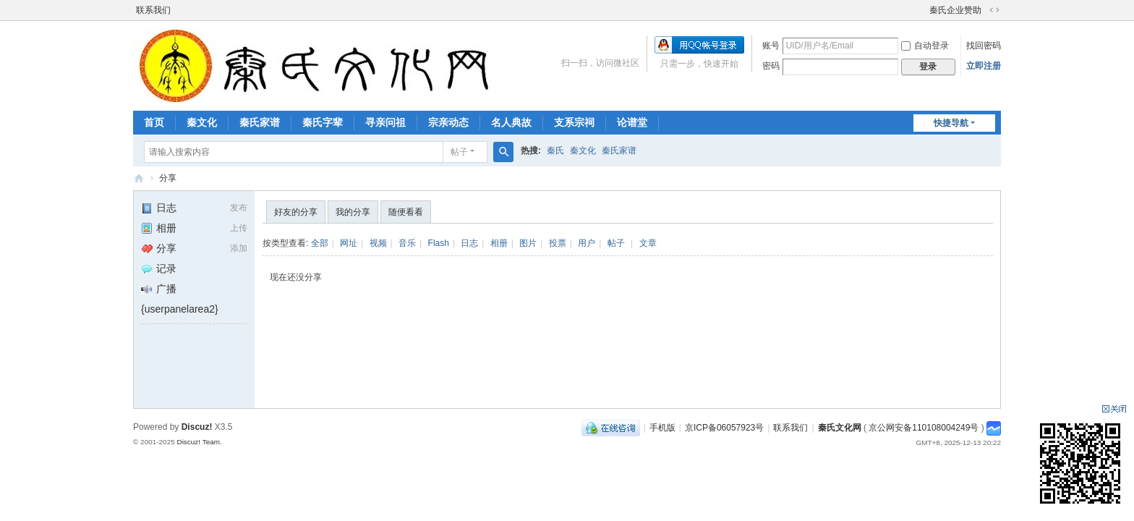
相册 (158, 228)
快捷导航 (951, 123)
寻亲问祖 (385, 122)
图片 (528, 243)
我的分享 (353, 212)
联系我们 (153, 10)
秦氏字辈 (322, 122)
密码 (771, 66)
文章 (648, 243)
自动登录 (925, 46)
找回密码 (983, 46)
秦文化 (202, 122)
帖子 (459, 152)
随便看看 (405, 212)
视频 (378, 243)
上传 (238, 228)
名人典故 (511, 122)
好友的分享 (295, 212)
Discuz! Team (198, 442)
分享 (167, 178)
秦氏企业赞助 (955, 10)
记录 (158, 268)
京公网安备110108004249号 (924, 428)
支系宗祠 (574, 122)
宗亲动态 (448, 122)
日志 (158, 207)
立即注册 (983, 66)
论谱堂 (632, 122)
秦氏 (555, 150)
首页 (154, 122)
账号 (771, 46)
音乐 (407, 243)
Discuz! (197, 427)
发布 (238, 208)
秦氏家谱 (259, 122)
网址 (348, 243)
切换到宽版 (994, 10)
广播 (158, 289)
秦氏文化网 (139, 178)
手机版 (662, 428)
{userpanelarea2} (179, 309)
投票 (557, 243)
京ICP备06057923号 (724, 428)
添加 (238, 248)
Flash (438, 243)
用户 (586, 243)
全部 (319, 243)
